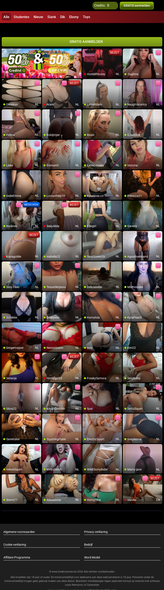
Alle (6, 17)
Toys (86, 17)
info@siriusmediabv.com (102, 581)
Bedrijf (88, 535)
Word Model (92, 548)
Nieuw (38, 17)
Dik (62, 17)
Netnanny (78, 575)
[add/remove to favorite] (86, 43)
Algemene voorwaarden (19, 522)
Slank (51, 17)
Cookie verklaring (14, 535)
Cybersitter (93, 575)
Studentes (21, 17)
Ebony (74, 17)
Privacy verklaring (96, 522)
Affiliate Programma (16, 548)
